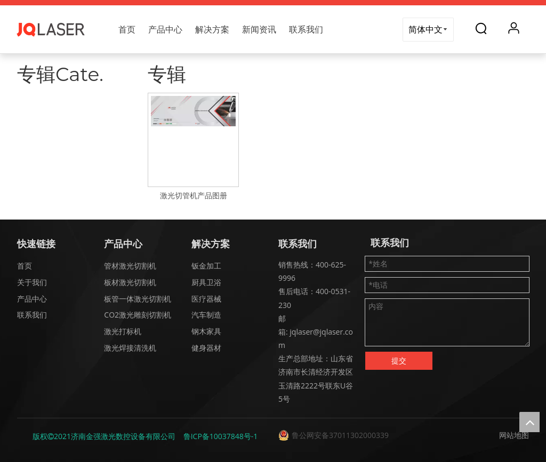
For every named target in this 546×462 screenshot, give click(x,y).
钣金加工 (206, 266)
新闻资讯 (259, 29)
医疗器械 (206, 299)
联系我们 (306, 29)
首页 (126, 29)
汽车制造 (206, 315)
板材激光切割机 (130, 282)
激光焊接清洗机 (130, 348)
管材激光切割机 (130, 266)
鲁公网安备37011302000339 (340, 435)
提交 (398, 360)
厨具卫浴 (206, 282)
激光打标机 (122, 331)
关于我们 (32, 282)
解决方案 (212, 29)
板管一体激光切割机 (137, 299)
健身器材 (206, 348)
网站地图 (514, 435)
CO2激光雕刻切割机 (137, 315)
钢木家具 (206, 331)
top (529, 422)
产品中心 (165, 29)
